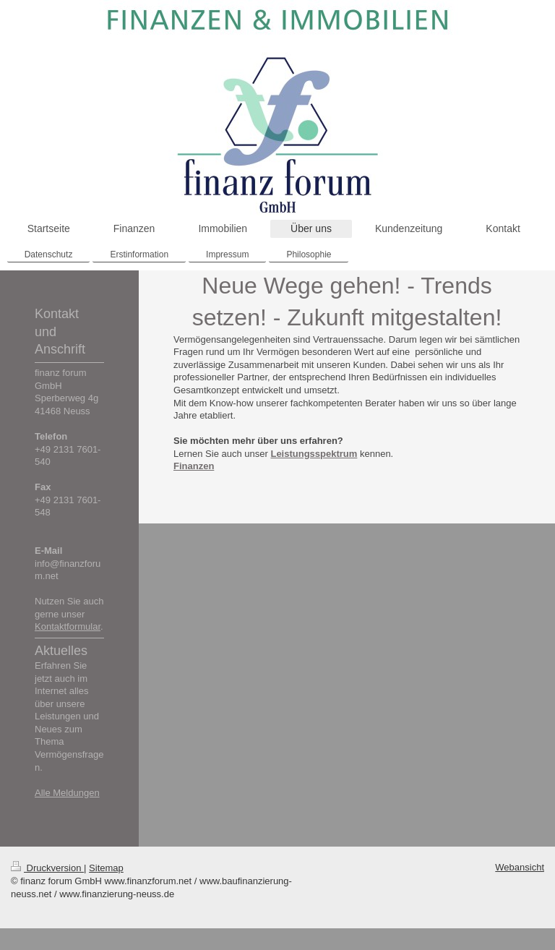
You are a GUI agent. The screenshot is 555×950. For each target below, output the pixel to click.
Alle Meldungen (67, 792)
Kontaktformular (67, 626)
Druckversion (47, 868)
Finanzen (193, 466)
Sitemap (106, 868)
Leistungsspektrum (313, 453)
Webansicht (519, 867)
